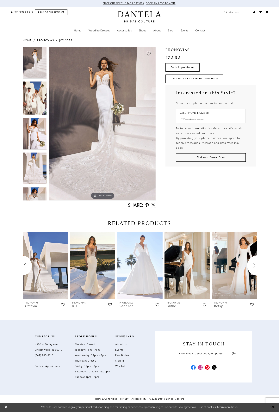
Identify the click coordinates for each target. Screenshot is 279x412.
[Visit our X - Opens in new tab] (214, 368)
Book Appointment (183, 67)
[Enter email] (204, 353)
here (234, 407)
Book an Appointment (161, 3)
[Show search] (237, 12)
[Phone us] (22, 12)
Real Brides (122, 355)
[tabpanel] (34, 64)
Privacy (124, 399)
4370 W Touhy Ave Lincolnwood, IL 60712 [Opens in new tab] (48, 347)
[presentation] (45, 265)
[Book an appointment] (51, 12)
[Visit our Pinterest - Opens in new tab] (207, 368)
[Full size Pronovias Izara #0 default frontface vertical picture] (102, 123)
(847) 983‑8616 (44, 355)
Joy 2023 (65, 40)
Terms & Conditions (106, 399)
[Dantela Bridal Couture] (139, 16)
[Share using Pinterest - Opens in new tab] (147, 205)
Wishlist (120, 366)
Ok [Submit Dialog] (272, 407)
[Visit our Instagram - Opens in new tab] (200, 368)
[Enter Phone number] (209, 119)
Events (119, 350)
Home (27, 40)
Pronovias (45, 40)
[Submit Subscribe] (234, 353)
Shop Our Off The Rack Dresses (123, 3)
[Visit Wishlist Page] (260, 12)
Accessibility (139, 399)
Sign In (119, 361)
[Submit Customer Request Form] (211, 157)
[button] (254, 12)
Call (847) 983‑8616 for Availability (194, 78)
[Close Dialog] (5, 407)
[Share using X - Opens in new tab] (153, 205)
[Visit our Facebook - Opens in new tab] (193, 368)
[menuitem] (22, 12)
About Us (121, 344)
